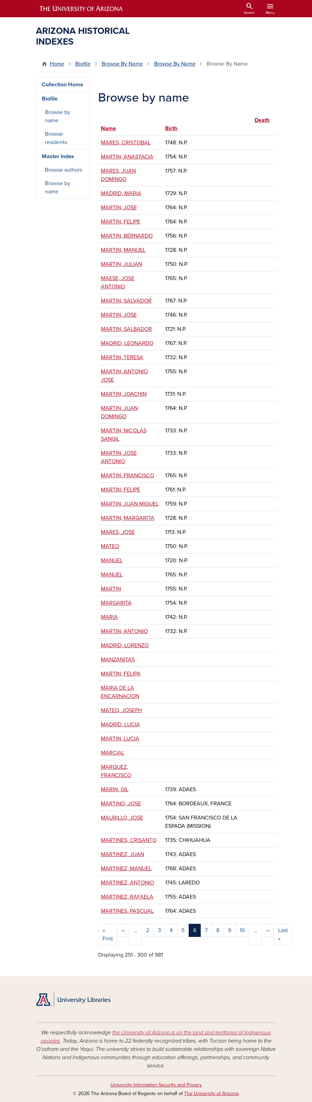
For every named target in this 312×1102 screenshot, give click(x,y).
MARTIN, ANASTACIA (127, 156)
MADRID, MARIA (121, 193)
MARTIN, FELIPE (120, 221)
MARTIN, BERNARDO (127, 235)
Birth (171, 128)
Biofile (83, 63)
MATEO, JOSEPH (121, 710)
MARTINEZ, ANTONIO (127, 882)
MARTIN (111, 588)
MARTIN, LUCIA (120, 738)
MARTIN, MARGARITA (127, 518)
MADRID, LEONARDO (127, 343)
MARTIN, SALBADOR (126, 329)
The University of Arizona (211, 1093)
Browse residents (56, 138)
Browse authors (63, 169)
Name (108, 128)
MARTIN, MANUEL (123, 250)
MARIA (109, 617)
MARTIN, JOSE (119, 207)
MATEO (110, 546)
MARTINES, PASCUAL (127, 911)
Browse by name (57, 116)
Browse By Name (122, 63)
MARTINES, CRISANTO (129, 840)
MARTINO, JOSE (121, 803)
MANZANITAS (118, 659)
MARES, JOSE (118, 532)
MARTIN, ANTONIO (124, 631)
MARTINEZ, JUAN (122, 854)
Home (57, 63)
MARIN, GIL (115, 789)
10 (242, 930)
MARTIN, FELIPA (121, 673)
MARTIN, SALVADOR (126, 300)
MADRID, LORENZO (125, 645)
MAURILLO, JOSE (122, 817)
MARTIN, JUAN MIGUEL (130, 503)
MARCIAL (112, 752)
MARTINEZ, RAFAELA (127, 896)
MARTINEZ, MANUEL (126, 868)
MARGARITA (116, 603)
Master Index (58, 156)
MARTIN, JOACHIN (123, 394)
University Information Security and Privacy (156, 1085)
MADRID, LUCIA (120, 724)
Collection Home (62, 84)
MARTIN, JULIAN (121, 264)
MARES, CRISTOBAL (126, 142)
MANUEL (112, 560)
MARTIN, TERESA (122, 357)
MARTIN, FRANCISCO (127, 475)
